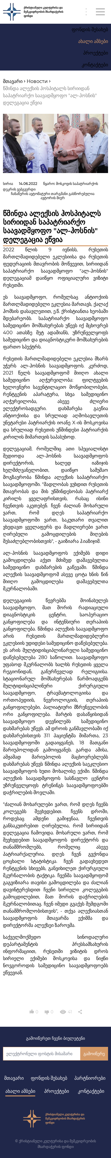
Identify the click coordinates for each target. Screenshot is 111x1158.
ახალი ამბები (20, 1091)
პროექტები (56, 1091)
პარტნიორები (89, 1078)
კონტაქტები (91, 1091)
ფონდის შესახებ (49, 1078)
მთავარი (14, 1078)
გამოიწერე (94, 1053)
